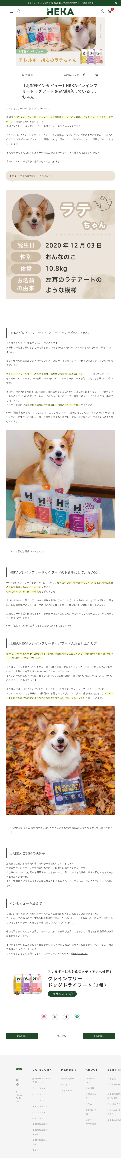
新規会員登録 (67, 1078)
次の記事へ (99, 1036)
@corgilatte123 (79, 953)
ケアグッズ (37, 1118)
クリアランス (39, 1088)
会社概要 (90, 1088)
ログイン (65, 1084)
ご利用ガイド (113, 1104)
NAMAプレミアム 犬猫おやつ (27, 828)
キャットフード (40, 1106)
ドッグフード (39, 1100)
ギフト (35, 1150)
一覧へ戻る (60, 1036)
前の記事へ (22, 1036)
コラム (89, 1104)
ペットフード (39, 1094)
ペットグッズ (39, 1112)
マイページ (66, 1090)
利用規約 (111, 1078)
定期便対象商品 (40, 1124)
